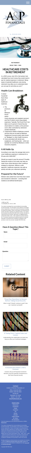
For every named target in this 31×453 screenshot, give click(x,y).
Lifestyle (15, 415)
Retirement (15, 405)
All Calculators (15, 419)
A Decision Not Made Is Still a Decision (15, 368)
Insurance (15, 410)
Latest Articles (15, 416)
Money (15, 413)
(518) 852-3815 (15, 34)
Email (5, 241)
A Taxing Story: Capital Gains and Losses (15, 334)
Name (5, 232)
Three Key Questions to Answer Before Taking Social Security (15, 300)
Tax (15, 411)
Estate (15, 408)
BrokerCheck (4, 422)
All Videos (15, 418)
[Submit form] (6, 266)
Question (5, 251)
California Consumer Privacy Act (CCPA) (14, 441)
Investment (15, 406)
